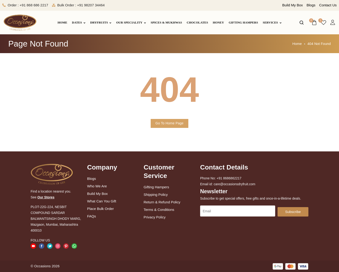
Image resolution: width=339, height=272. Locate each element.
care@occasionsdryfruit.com (234, 184)
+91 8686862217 (229, 178)
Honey (218, 22)
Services (272, 22)
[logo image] (20, 22)
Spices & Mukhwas (166, 22)
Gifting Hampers (243, 22)
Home (62, 22)
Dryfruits (100, 22)
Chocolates (197, 22)
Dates (78, 22)
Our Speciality (131, 22)
